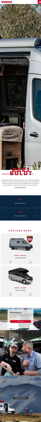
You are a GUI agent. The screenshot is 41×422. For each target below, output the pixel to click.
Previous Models (20, 215)
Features (24, 174)
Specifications (30, 174)
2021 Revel (20, 255)
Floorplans (13, 174)
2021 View (20, 288)
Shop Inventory (20, 203)
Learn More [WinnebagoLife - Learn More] (20, 321)
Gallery (19, 174)
